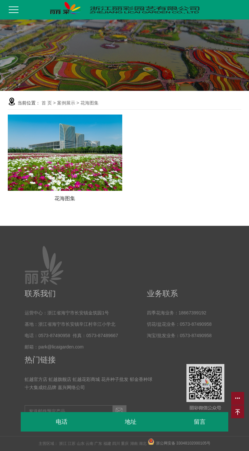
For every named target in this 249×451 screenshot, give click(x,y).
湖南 (134, 443)
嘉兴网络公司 (71, 387)
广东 (98, 443)
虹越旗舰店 (60, 379)
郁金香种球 (141, 379)
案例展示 (66, 102)
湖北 (143, 443)
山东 (81, 443)
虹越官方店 (36, 379)
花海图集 (89, 102)
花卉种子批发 (114, 379)
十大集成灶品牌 (40, 387)
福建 (107, 443)
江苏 (72, 443)
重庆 (125, 443)
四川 (116, 443)
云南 (89, 443)
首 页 (47, 102)
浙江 (63, 443)
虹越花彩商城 (86, 379)
